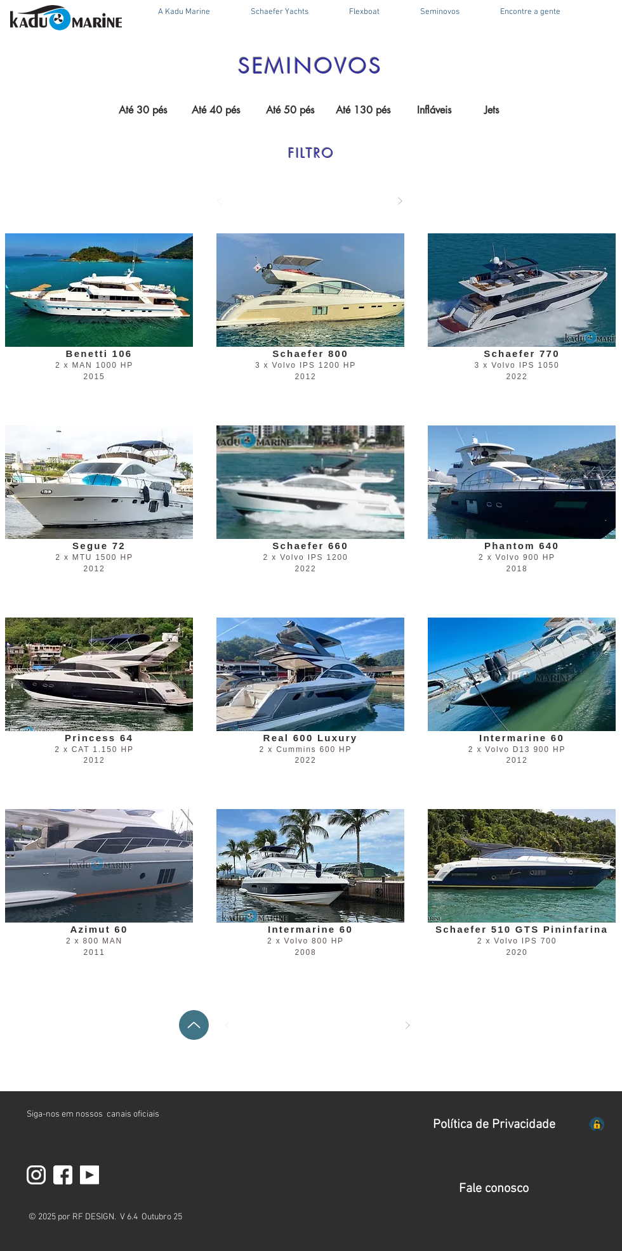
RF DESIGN (93, 1217)
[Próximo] (400, 201)
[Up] (194, 1025)
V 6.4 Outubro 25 (151, 1217)
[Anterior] (219, 201)
